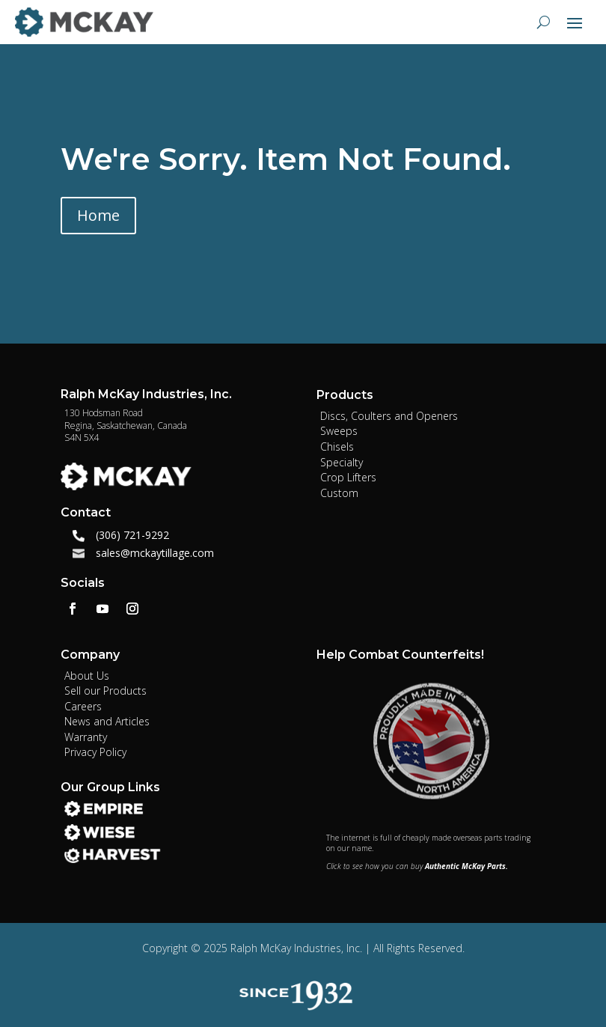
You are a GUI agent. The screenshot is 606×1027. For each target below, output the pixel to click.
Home (98, 215)
